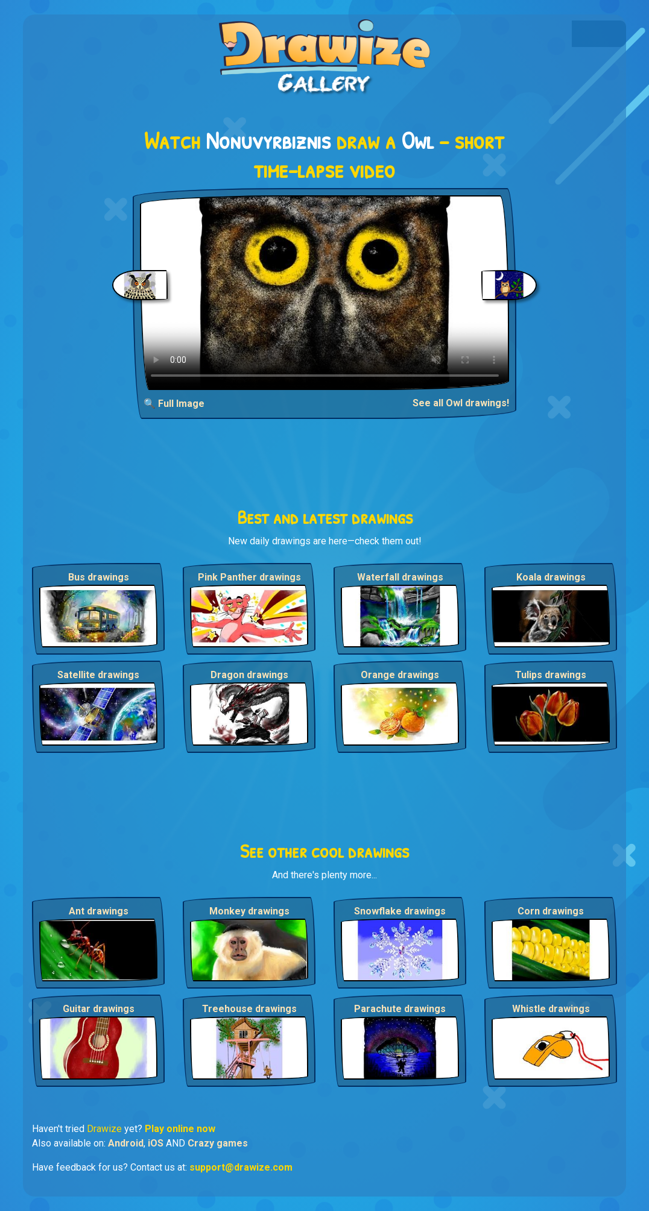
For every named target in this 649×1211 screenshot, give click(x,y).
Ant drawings (98, 911)
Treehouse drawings (249, 1008)
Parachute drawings (400, 1008)
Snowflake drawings (400, 911)
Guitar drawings (99, 1008)
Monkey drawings (249, 911)
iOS (155, 1143)
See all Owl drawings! (461, 403)
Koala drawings (551, 577)
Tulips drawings (550, 675)
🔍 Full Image (174, 403)
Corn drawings (551, 911)
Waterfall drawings (400, 577)
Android (126, 1143)
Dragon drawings (249, 675)
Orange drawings (400, 675)
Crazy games (218, 1143)
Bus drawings (98, 577)
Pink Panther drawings (249, 577)
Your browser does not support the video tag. (325, 292)
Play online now (180, 1128)
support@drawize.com (241, 1167)
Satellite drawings (98, 675)
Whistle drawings (551, 1008)
